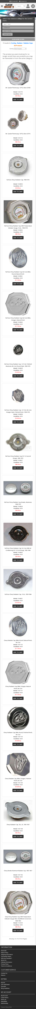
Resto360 (3, 951)
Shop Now (7, 34)
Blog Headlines (5, 988)
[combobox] (18, 24)
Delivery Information (6, 962)
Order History (4, 997)
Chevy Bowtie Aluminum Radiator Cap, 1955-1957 (18, 870)
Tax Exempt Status (6, 956)
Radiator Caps (28, 43)
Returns (3, 975)
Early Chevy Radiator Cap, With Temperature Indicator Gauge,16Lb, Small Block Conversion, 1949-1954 (18, 919)
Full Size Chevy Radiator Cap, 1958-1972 (18, 180)
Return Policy (4, 952)
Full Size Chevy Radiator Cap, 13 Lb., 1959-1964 (18, 594)
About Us (3, 960)
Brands (3, 982)
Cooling (13, 43)
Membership (4, 1003)
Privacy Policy (4, 964)
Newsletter (4, 1001)
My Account (4, 995)
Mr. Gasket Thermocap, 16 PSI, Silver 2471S (18, 134)
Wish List (3, 999)
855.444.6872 (14, 1)
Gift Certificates (5, 984)
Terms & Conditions (6, 966)
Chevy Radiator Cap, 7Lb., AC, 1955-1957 (18, 824)
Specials (3, 986)
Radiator (20, 43)
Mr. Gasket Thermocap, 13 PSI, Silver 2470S (18, 88)
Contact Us (23, 1)
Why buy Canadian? (6, 958)
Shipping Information (7, 954)
